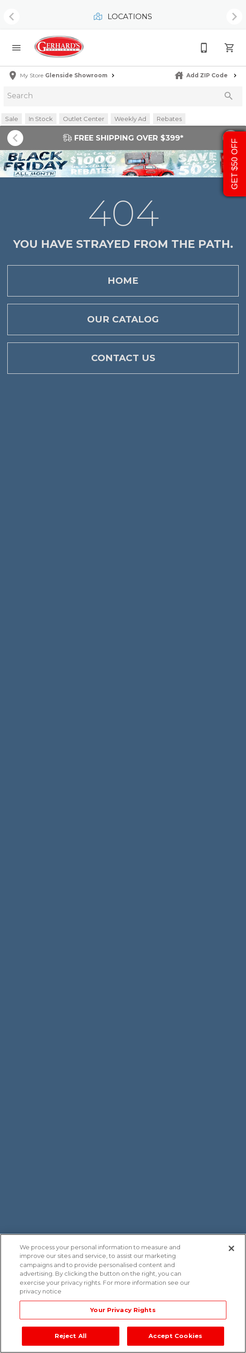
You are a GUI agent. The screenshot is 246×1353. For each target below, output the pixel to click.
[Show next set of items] (234, 17)
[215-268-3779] (204, 48)
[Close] (231, 1248)
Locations (123, 16)
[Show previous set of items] (11, 17)
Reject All (71, 1335)
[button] (16, 48)
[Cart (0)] (230, 48)
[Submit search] (229, 96)
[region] (123, 1293)
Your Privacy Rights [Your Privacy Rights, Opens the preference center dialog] (122, 1309)
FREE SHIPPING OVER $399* (123, 137)
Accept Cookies (175, 1335)
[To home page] (59, 47)
